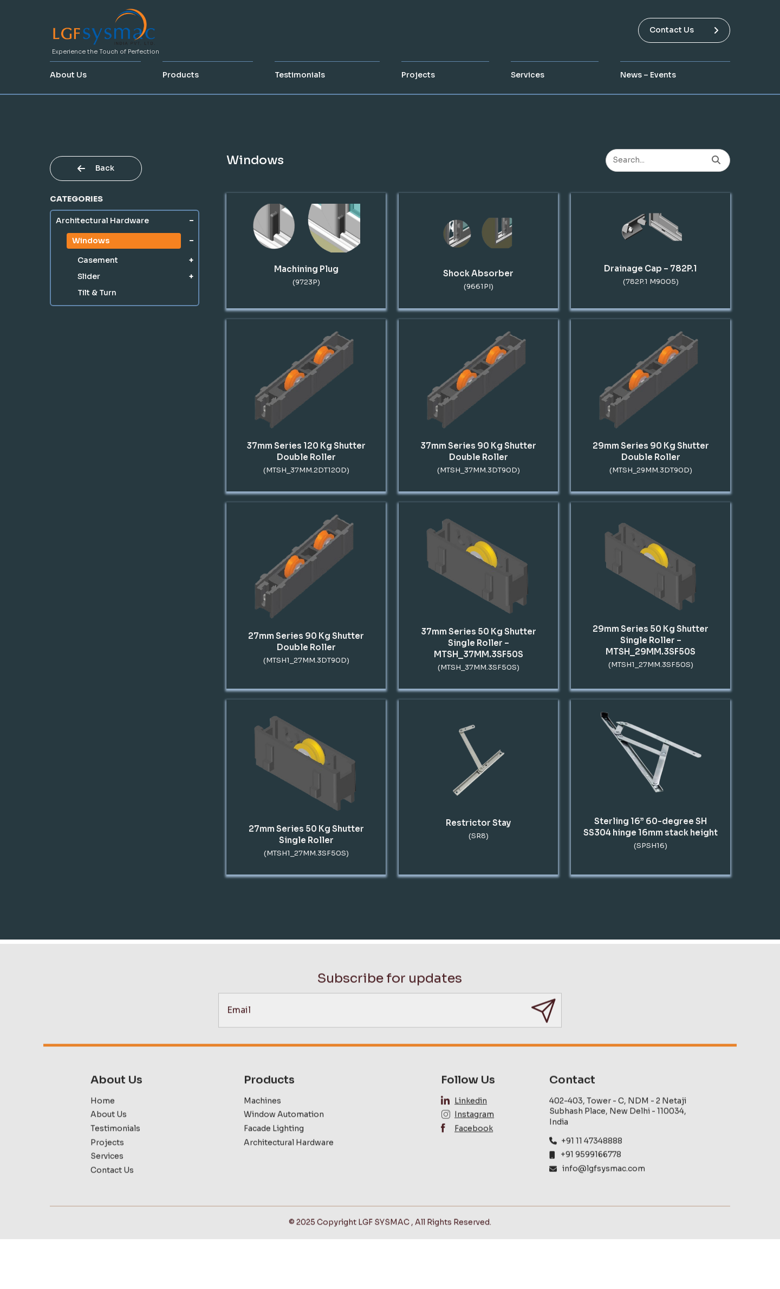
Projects (418, 75)
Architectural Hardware (102, 220)
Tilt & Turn (96, 292)
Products (180, 75)
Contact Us (684, 30)
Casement (97, 260)
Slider (88, 276)
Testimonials (300, 75)
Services (527, 75)
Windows (90, 240)
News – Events (648, 75)
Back (95, 168)
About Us (68, 75)
